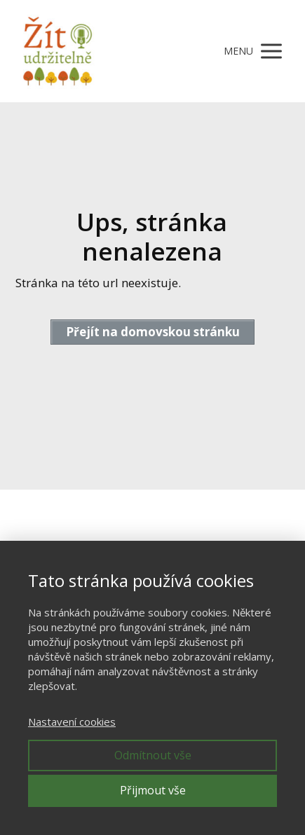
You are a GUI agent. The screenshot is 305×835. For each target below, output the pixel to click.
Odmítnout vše (152, 755)
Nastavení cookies (72, 722)
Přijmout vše (153, 790)
